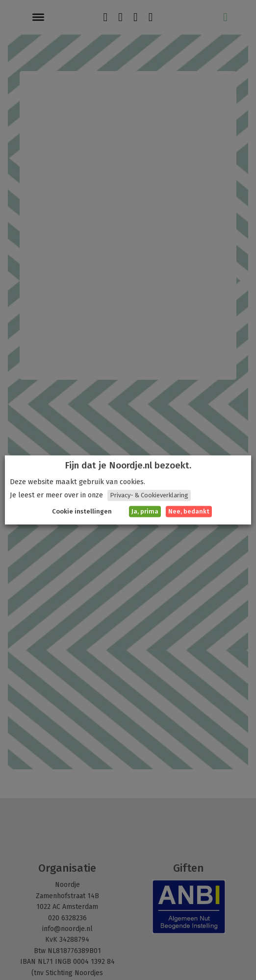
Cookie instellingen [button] (82, 511)
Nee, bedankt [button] (188, 511)
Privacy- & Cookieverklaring (149, 495)
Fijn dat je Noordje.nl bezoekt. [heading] (128, 465)
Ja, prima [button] (144, 511)
